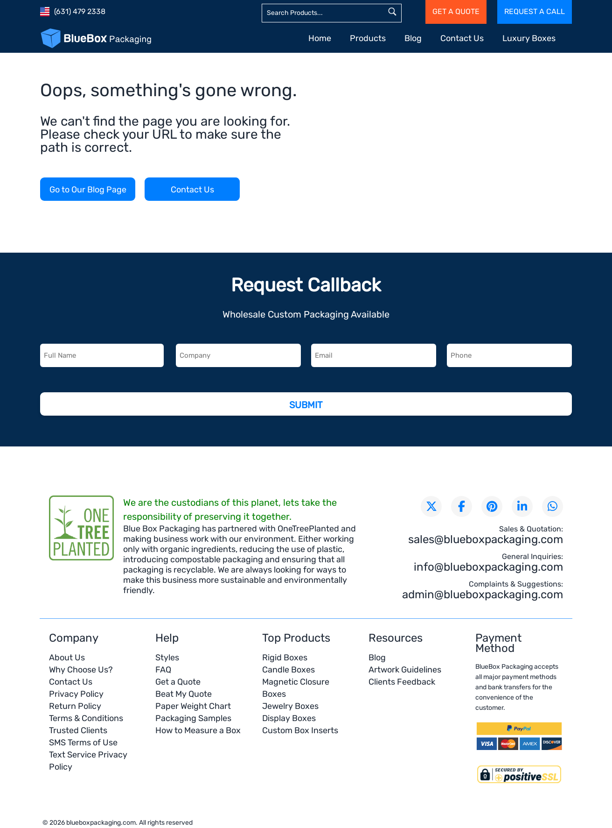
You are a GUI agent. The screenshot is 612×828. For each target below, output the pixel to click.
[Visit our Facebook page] (461, 506)
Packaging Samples (193, 718)
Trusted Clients (78, 730)
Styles (167, 657)
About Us (67, 657)
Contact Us (462, 38)
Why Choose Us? (81, 670)
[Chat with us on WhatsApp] (552, 506)
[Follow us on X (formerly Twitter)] (431, 506)
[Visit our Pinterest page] (491, 506)
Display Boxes (289, 718)
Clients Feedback (402, 682)
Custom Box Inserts (300, 730)
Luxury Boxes (529, 38)
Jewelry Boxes (290, 706)
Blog (413, 38)
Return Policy (75, 706)
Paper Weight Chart (193, 706)
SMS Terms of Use (83, 742)
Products (368, 38)
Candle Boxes (288, 670)
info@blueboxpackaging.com (488, 567)
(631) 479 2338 (79, 11)
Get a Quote (178, 682)
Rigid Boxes (284, 657)
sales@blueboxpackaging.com (485, 539)
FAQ (163, 670)
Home (319, 38)
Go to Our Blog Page (87, 189)
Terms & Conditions (86, 718)
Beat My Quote (183, 694)
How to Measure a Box (198, 730)
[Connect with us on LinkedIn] (522, 506)
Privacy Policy (76, 694)
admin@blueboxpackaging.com (482, 594)
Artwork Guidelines (405, 670)
